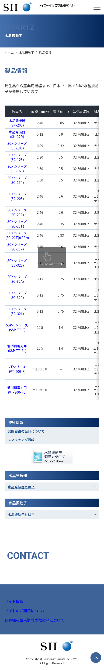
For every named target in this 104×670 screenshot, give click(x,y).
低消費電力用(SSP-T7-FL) (17, 348)
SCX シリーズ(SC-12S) (17, 157)
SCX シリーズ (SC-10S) (17, 145)
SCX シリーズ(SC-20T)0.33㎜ (17, 235)
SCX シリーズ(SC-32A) (17, 279)
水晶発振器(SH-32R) (17, 134)
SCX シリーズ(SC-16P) (17, 180)
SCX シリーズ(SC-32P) (17, 295)
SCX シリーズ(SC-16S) (17, 168)
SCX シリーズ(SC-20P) (17, 246)
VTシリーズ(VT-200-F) (17, 369)
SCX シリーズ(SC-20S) (17, 196)
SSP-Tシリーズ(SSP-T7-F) (17, 327)
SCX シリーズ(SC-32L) (17, 311)
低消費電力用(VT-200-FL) (17, 390)
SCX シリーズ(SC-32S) (17, 263)
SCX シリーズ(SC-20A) (17, 212)
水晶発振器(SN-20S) (17, 122)
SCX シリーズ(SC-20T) (17, 223)
